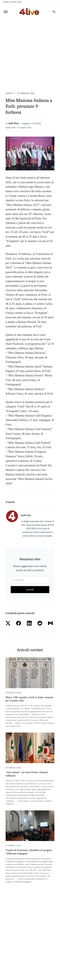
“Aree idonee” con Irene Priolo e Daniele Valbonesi (27, 774)
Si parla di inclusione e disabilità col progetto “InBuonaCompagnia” (29, 852)
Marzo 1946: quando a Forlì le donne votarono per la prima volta (29, 699)
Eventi (10, 93)
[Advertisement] (30, 51)
